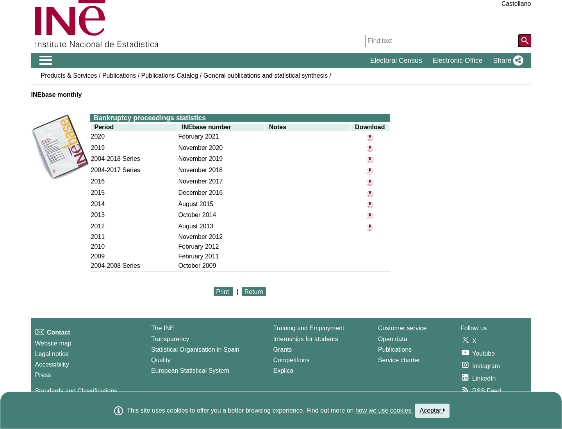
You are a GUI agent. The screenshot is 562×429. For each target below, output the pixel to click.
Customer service (402, 328)
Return (253, 291)
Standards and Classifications (76, 391)
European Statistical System (190, 370)
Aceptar (432, 410)
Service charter (399, 360)
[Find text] (442, 41)
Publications (119, 75)
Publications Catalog (169, 75)
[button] (506, 60)
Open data (392, 339)
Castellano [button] (516, 3)
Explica (283, 370)
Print (223, 291)
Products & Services (69, 75)
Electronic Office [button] (458, 60)
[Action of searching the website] (525, 40)
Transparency (170, 339)
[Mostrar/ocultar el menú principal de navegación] (46, 60)
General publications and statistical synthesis (265, 75)
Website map (53, 343)
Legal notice (52, 354)
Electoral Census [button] (396, 60)
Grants (282, 349)
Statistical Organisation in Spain (195, 349)
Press (43, 375)
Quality (161, 360)
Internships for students (305, 339)
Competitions (291, 360)
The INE (162, 328)
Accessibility (52, 364)
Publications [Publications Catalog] (395, 349)
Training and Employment (308, 328)
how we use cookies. (384, 410)
